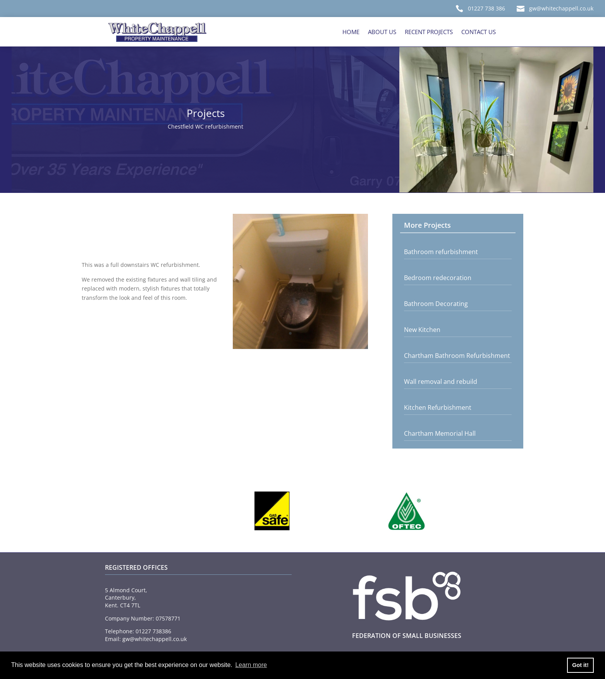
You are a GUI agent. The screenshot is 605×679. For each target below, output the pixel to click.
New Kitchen (422, 329)
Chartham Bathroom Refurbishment (457, 355)
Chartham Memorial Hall (440, 433)
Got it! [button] (580, 665)
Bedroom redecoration (437, 277)
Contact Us (478, 32)
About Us (382, 32)
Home (350, 32)
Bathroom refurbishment (441, 252)
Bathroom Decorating (436, 303)
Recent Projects (429, 32)
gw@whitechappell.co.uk (561, 8)
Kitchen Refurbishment (437, 407)
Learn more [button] (251, 665)
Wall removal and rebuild (440, 381)
